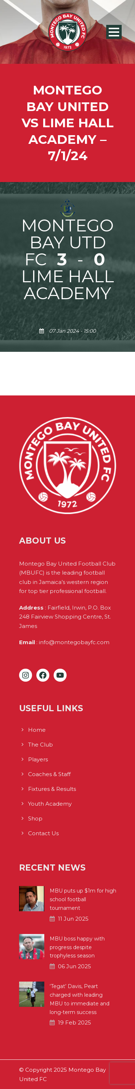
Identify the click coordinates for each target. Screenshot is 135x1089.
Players (38, 759)
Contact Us (43, 833)
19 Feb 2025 (74, 1022)
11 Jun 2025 (73, 918)
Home (37, 729)
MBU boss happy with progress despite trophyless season (77, 947)
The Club (40, 744)
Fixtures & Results (52, 788)
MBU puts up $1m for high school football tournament (83, 899)
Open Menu (114, 32)
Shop (35, 818)
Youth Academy (50, 803)
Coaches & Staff (49, 774)
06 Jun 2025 (74, 966)
